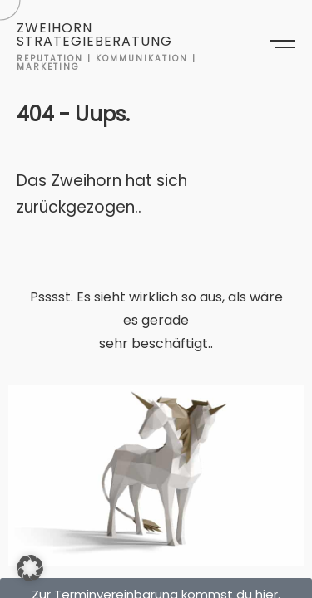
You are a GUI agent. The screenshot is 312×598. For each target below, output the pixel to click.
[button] (30, 568)
